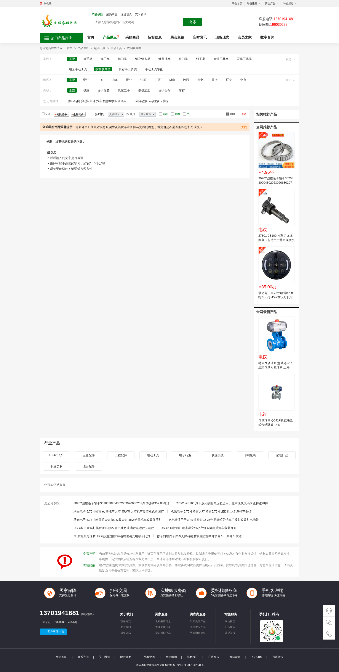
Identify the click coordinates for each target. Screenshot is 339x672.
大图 (232, 114)
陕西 (186, 80)
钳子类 (200, 59)
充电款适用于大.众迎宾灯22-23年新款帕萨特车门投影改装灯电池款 (213, 519)
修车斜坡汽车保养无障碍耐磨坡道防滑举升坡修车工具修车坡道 (199, 536)
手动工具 (116, 48)
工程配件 (121, 455)
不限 (72, 59)
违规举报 (230, 632)
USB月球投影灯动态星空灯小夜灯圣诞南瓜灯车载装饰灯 (199, 528)
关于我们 (125, 627)
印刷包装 (250, 455)
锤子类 (105, 59)
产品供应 (97, 14)
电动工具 (99, 48)
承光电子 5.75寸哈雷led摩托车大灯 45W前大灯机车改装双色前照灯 (275, 297)
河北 (200, 80)
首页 (90, 37)
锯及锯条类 (142, 59)
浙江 (86, 80)
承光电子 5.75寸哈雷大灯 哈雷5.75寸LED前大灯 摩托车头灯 (211, 511)
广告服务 (230, 627)
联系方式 (125, 621)
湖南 (172, 80)
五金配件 (89, 455)
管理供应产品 (198, 627)
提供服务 (104, 90)
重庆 (215, 80)
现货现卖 (126, 14)
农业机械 (217, 455)
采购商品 (111, 14)
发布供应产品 (198, 621)
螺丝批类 (164, 59)
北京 (243, 80)
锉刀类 (122, 59)
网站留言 (230, 621)
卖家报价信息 (163, 632)
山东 (115, 80)
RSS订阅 (256, 657)
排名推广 (192, 657)
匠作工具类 (244, 59)
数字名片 (267, 37)
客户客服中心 (55, 631)
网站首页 (61, 657)
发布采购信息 (163, 621)
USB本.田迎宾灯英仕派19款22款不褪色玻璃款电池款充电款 (114, 528)
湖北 (129, 80)
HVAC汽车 (56, 455)
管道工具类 (221, 59)
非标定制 (56, 466)
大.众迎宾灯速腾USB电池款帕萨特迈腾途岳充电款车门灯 (112, 536)
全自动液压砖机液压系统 (151, 101)
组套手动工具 (78, 69)
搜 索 (192, 22)
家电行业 (282, 455)
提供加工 (144, 90)
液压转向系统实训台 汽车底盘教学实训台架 (97, 101)
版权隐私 (125, 632)
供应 (86, 90)
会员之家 (245, 37)
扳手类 (87, 59)
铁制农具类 (134, 48)
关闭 (244, 127)
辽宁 (229, 80)
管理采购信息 (163, 627)
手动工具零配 (154, 69)
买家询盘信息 (198, 632)
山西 (158, 80)
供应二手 (124, 90)
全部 (72, 90)
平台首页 (237, 3)
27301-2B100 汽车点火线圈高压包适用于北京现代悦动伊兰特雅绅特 (276, 240)
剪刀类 (183, 59)
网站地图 (171, 657)
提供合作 (164, 90)
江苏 (143, 80)
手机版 (47, 3)
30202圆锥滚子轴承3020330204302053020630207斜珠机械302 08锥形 (275, 183)
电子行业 (185, 455)
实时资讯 (140, 14)
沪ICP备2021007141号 (190, 665)
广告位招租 (148, 657)
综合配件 (89, 466)
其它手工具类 (128, 69)
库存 (182, 90)
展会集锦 (177, 37)
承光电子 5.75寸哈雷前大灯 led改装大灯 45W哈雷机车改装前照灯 (118, 519)
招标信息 (155, 37)
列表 (244, 114)
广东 (101, 80)
